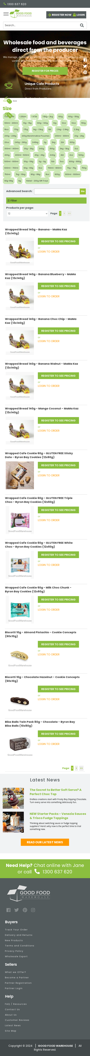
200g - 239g (10, 135)
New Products (14, 940)
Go (83, 191)
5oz (62, 161)
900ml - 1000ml (72, 174)
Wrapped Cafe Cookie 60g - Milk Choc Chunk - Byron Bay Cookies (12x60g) (38, 589)
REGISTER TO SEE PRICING (58, 241)
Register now (61, 15)
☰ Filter (12, 200)
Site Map (10, 1030)
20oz (6, 142)
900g (57, 174)
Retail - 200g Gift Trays (37, 180)
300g (71, 142)
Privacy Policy (14, 951)
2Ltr (62, 142)
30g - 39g (28, 148)
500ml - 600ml (11, 161)
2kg (53, 142)
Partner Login (14, 988)
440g (52, 155)
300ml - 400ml (11, 148)
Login (81, 15)
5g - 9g (42, 161)
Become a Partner (17, 977)
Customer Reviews (17, 1020)
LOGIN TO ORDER (49, 251)
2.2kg (76, 129)
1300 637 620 (15, 4)
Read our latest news (45, 842)
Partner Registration (18, 982)
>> (69, 213)
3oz (76, 148)
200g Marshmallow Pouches (35, 135)
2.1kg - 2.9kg (62, 129)
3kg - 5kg (64, 148)
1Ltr (49, 129)
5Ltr (53, 161)
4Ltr (62, 155)
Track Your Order (16, 929)
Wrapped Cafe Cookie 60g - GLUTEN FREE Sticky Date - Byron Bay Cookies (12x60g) (39, 455)
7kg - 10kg (20, 174)
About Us (11, 1014)
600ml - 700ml (11, 167)
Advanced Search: (19, 191)
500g (81, 155)
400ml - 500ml (22, 155)
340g (41, 148)
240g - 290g (21, 142)
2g (45, 142)
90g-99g (8, 180)
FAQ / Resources (16, 1004)
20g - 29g (79, 135)
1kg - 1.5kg (38, 129)
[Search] (45, 25)
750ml (7, 174)
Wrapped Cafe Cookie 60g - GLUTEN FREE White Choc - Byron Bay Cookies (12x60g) (39, 545)
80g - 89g (35, 174)
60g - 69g (28, 167)
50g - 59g (28, 161)
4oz (71, 155)
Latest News (13, 1025)
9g (19, 180)
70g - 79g (71, 167)
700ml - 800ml (55, 167)
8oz (47, 174)
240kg (35, 142)
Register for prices (45, 72)
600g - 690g (75, 161)
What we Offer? (15, 972)
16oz (6, 129)
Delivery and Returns (19, 935)
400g (6, 155)
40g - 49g (39, 155)
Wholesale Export (16, 956)
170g (16, 129)
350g (51, 148)
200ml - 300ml (62, 135)
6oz (40, 167)
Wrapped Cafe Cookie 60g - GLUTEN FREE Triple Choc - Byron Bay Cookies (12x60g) (39, 500)
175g (26, 129)
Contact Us (12, 1009)
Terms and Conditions (19, 945)
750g (84, 167)
